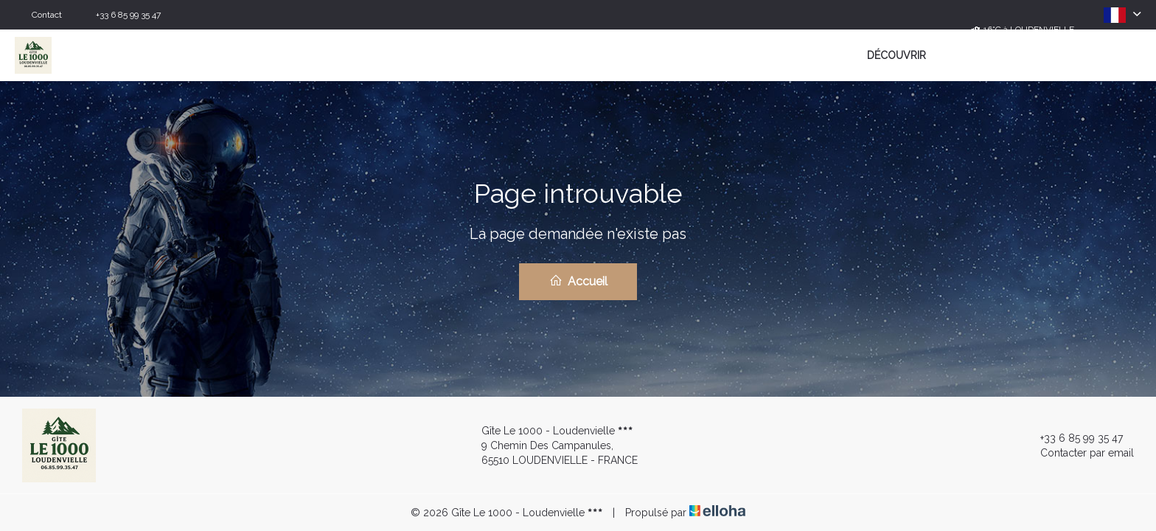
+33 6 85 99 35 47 (1073, 438)
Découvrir (896, 55)
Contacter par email (1078, 452)
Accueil (578, 281)
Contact (47, 15)
